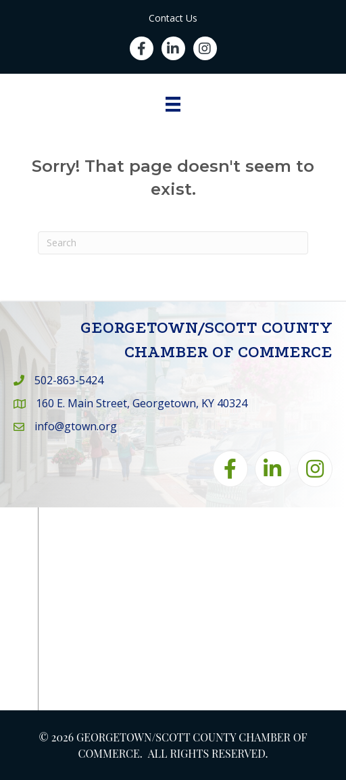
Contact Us (173, 18)
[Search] (173, 242)
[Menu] (173, 104)
